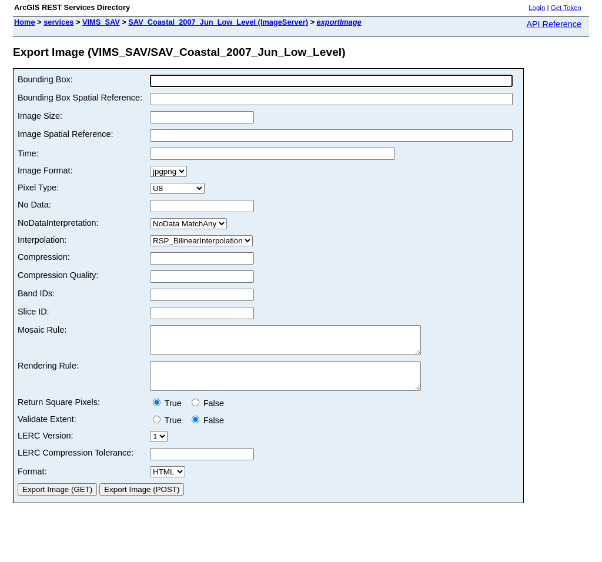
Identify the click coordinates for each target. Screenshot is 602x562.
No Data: (34, 204)
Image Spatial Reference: (65, 134)
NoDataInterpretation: (58, 223)
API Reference (553, 24)
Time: (28, 153)
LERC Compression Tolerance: (75, 463)
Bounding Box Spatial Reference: (80, 97)
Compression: (44, 257)
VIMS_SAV (101, 22)
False (208, 414)
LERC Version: (45, 446)
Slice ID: (33, 311)
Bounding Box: (45, 79)
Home (24, 22)
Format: (32, 482)
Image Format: (45, 170)
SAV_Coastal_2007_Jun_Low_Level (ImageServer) (218, 22)
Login (537, 7)
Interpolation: (42, 240)
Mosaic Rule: (42, 329)
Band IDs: (36, 293)
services (58, 22)
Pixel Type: (38, 187)
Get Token (566, 7)
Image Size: (40, 116)
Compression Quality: (58, 275)
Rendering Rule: (48, 371)
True (169, 414)
